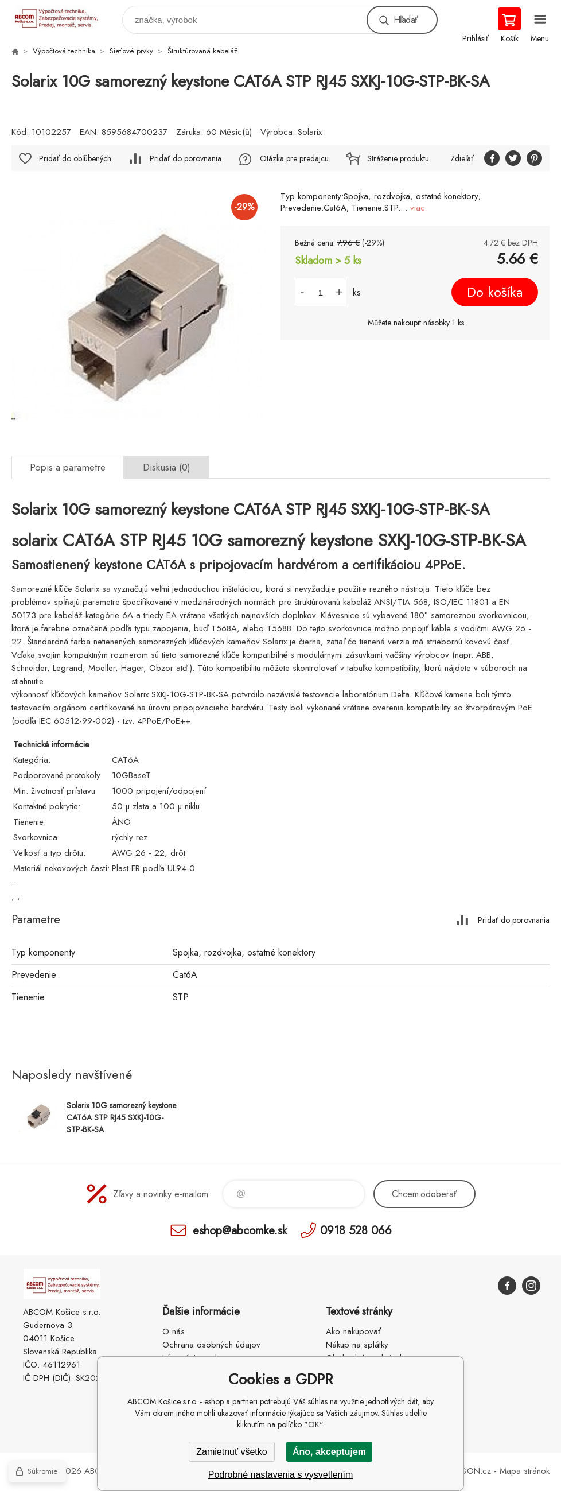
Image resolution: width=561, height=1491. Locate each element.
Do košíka (495, 292)
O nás (173, 1331)
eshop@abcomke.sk (240, 1230)
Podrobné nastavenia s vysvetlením (280, 1475)
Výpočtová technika (64, 50)
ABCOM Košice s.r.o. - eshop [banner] (62, 17)
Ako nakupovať (353, 1331)
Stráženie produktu (398, 158)
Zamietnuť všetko (231, 1452)
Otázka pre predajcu (294, 158)
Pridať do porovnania (185, 158)
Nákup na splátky (357, 1344)
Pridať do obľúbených (75, 158)
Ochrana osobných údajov (211, 1344)
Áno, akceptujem (329, 1452)
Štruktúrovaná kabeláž (202, 50)
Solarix (310, 132)
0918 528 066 (356, 1230)
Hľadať (406, 19)
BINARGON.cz (464, 1471)
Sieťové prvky (131, 50)
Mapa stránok (525, 1471)
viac (417, 207)
